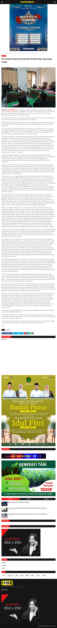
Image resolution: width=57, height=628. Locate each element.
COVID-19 (4, 575)
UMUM (3, 568)
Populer (10, 499)
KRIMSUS (22, 575)
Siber (55, 626)
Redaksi (46, 626)
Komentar (46, 499)
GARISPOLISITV (10, 575)
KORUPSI (3, 563)
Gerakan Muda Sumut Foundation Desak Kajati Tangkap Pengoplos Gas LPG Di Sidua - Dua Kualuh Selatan (27, 514)
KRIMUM (27, 575)
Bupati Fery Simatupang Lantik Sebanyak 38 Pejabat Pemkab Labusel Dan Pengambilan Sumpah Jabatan (27, 508)
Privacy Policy (41, 626)
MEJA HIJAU (8, 53)
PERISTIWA (38, 575)
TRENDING (44, 575)
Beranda (3, 53)
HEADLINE (16, 575)
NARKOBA (32, 575)
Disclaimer (50, 626)
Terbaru (28, 499)
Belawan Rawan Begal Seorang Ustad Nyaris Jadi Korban (18, 502)
